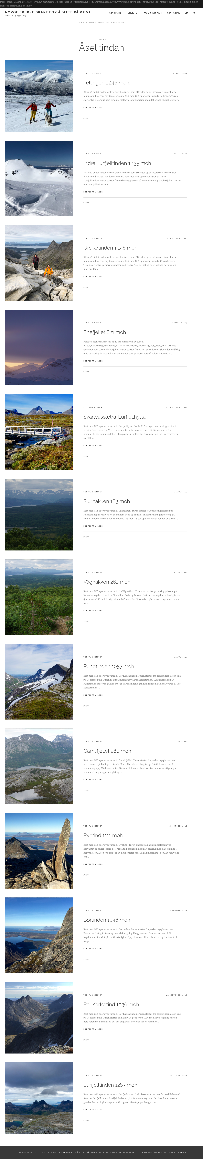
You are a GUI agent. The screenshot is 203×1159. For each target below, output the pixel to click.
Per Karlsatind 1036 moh (111, 1004)
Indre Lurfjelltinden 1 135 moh (117, 163)
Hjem (82, 22)
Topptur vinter (92, 73)
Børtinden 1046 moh (106, 920)
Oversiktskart (153, 13)
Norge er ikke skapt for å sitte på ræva (48, 12)
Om (186, 13)
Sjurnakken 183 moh (106, 501)
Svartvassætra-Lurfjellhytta (114, 417)
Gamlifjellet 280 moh (107, 751)
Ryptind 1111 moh (103, 835)
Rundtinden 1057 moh (108, 666)
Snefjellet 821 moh (104, 332)
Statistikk (173, 13)
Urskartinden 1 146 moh (110, 248)
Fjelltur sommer (92, 407)
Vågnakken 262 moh (106, 582)
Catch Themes (177, 1152)
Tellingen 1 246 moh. (106, 83)
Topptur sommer (92, 238)
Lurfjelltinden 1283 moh (110, 1085)
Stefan (86, 118)
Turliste (131, 13)
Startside (115, 13)
